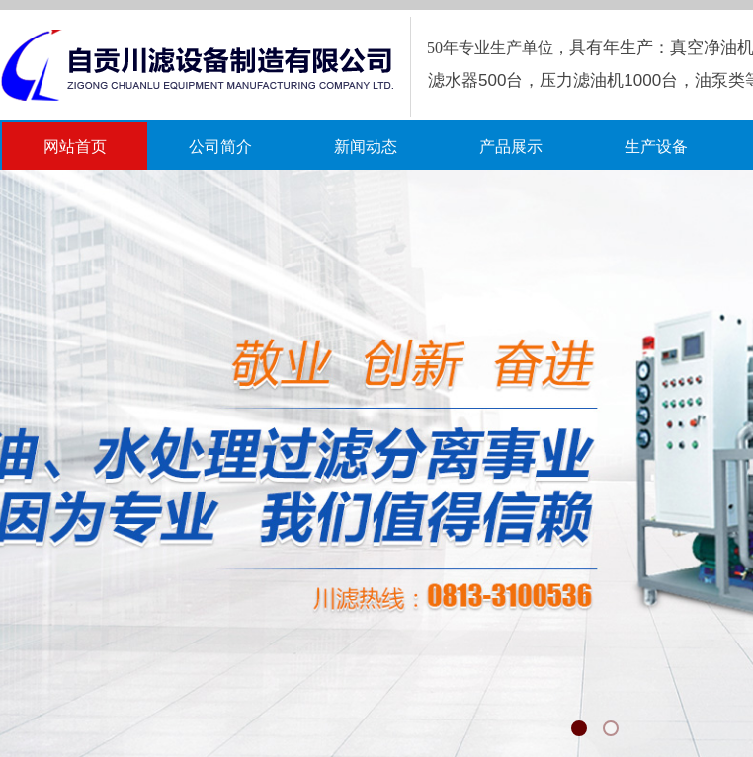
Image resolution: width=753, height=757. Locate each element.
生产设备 (656, 146)
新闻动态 (365, 146)
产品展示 (511, 146)
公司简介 (220, 146)
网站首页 (75, 146)
